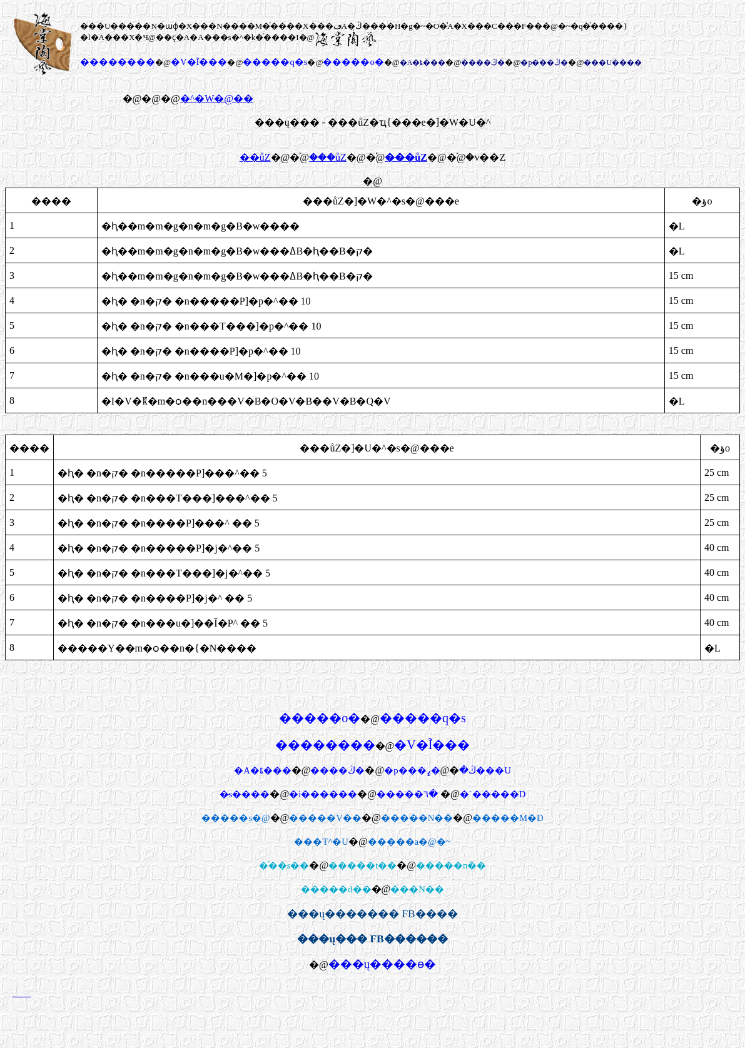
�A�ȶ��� (423, 62)
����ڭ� (483, 62)
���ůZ (328, 157)
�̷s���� (245, 794)
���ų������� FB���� (372, 914)
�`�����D (492, 794)
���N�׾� (417, 889)
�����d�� (336, 889)
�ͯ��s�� (284, 865)
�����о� (353, 62)
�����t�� (362, 865)
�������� (117, 62)
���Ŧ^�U (321, 842)
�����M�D (508, 818)
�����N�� (417, 818)
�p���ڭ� (544, 62)
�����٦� (407, 794)
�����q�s (275, 62)
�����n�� (451, 865)
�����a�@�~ (409, 842)
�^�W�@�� (216, 98)
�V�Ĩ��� (199, 62)
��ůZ (255, 157)
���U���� (613, 62)
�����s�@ (235, 818)
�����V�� (325, 818)
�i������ (323, 794)
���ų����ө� (382, 963)
